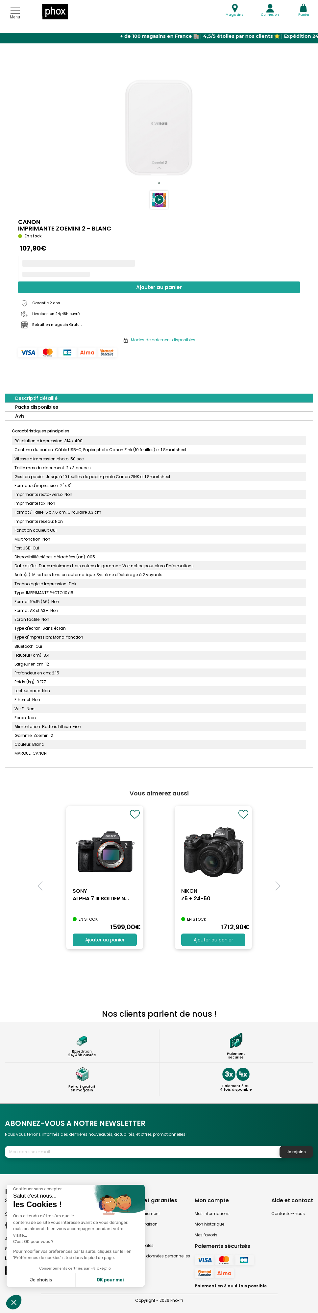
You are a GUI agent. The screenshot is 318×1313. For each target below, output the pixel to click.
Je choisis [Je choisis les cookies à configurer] (41, 1280)
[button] (159, 200)
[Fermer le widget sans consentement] (37, 1189)
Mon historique (209, 1224)
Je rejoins (296, 1152)
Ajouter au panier (159, 287)
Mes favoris (206, 1235)
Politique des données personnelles (155, 1256)
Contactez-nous (288, 1213)
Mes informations (212, 1213)
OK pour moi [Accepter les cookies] (110, 1280)
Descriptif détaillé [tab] (36, 398)
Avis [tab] (20, 416)
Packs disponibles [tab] (36, 407)
